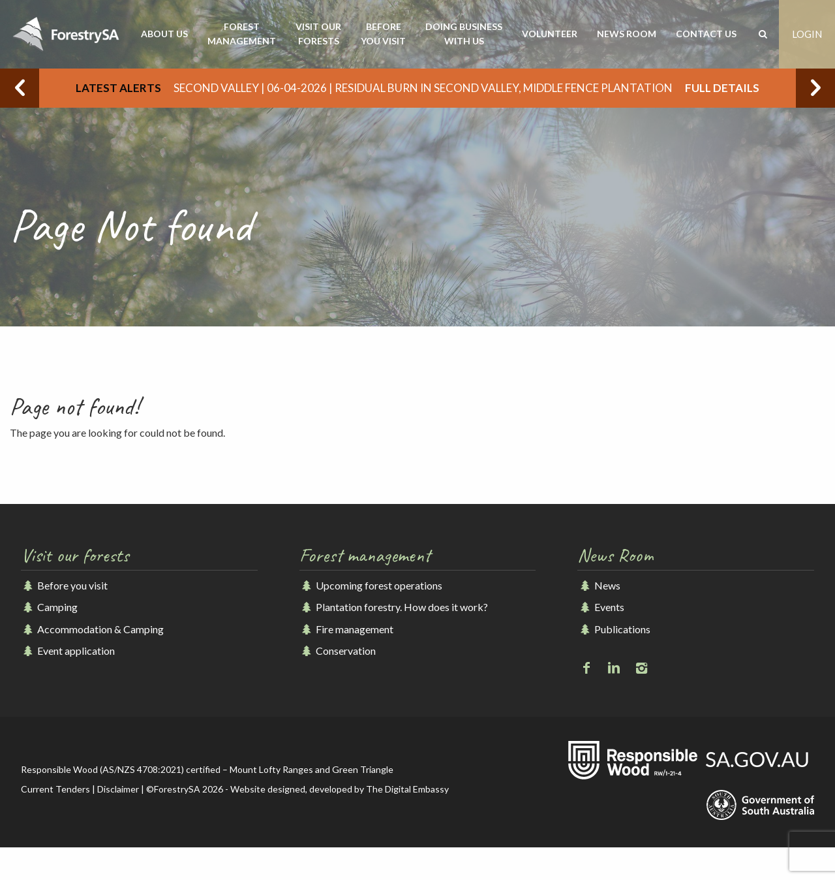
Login (807, 34)
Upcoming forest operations (370, 585)
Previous (19, 88)
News (598, 585)
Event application (68, 650)
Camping (49, 607)
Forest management (241, 33)
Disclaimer (118, 788)
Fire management (346, 629)
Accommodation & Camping (92, 629)
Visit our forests (318, 33)
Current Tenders (55, 788)
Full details (722, 88)
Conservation (337, 650)
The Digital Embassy (407, 788)
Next (815, 88)
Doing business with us (463, 33)
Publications (613, 629)
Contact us (706, 33)
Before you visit (383, 33)
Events (600, 607)
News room (626, 33)
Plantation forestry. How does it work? (393, 607)
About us (164, 33)
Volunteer (549, 33)
